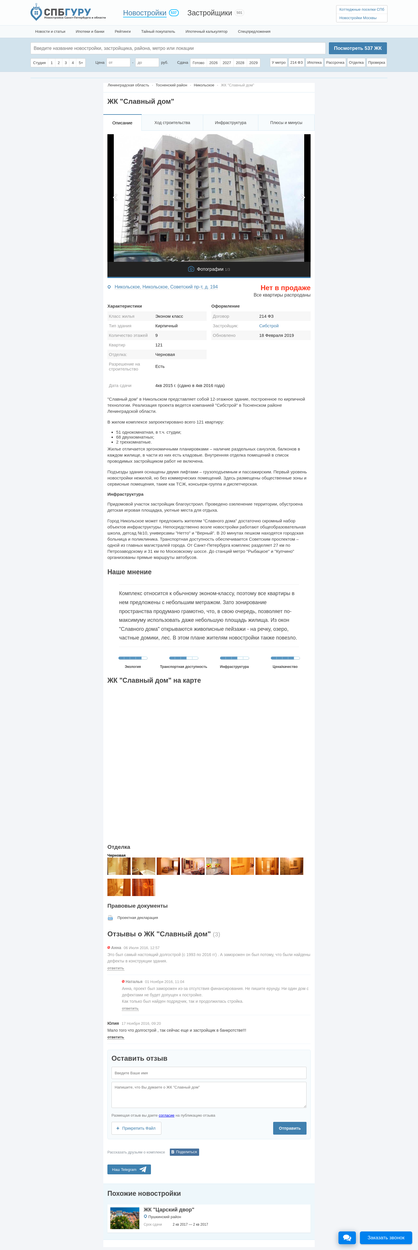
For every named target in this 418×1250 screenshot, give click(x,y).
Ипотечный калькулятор (206, 31)
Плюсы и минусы (286, 122)
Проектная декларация (138, 917)
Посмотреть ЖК (357, 48)
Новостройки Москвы (357, 18)
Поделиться (186, 1152)
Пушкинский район (164, 1217)
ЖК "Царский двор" (169, 1210)
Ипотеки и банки (90, 31)
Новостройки (145, 13)
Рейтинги (123, 31)
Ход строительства (172, 122)
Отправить (290, 1128)
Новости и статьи (50, 31)
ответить (115, 968)
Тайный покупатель (158, 31)
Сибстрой (269, 325)
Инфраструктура (230, 122)
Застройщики (210, 13)
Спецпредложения (254, 31)
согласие (166, 1115)
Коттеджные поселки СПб (361, 9)
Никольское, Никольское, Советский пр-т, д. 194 (166, 286)
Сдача (182, 62)
